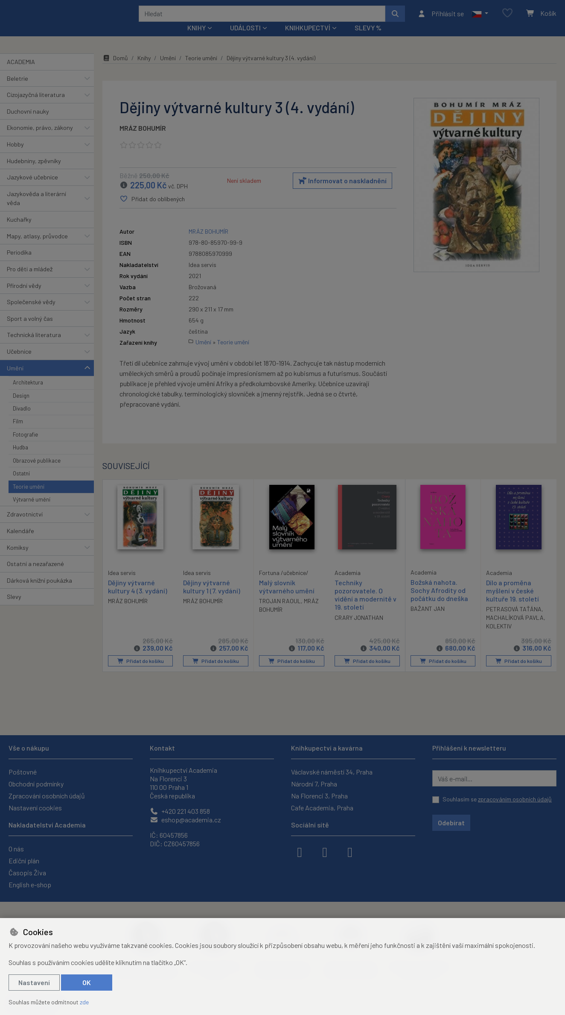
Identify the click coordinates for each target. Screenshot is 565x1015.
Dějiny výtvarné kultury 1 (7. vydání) (211, 598)
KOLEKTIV (499, 637)
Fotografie (25, 446)
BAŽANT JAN (428, 620)
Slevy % (368, 39)
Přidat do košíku (140, 672)
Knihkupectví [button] (307, 39)
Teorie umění (28, 497)
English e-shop (30, 884)
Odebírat (451, 822)
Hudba (20, 458)
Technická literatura (34, 346)
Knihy (144, 69)
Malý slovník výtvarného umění (287, 598)
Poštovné (23, 772)
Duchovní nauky (28, 122)
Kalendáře (20, 542)
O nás (16, 849)
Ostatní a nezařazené (35, 575)
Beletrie (17, 89)
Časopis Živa (27, 872)
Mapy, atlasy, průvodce (37, 247)
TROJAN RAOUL (280, 612)
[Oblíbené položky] (507, 19)
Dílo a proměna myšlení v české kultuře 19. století (512, 602)
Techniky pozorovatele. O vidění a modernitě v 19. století (365, 606)
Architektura (28, 393)
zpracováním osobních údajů (515, 799)
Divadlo (22, 420)
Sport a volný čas (30, 330)
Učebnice (19, 363)
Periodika (19, 263)
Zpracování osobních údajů (47, 796)
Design (21, 406)
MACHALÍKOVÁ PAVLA (515, 629)
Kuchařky (19, 231)
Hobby (15, 155)
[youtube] (349, 851)
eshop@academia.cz (185, 820)
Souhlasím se (497, 799)
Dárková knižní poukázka (39, 592)
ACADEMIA (21, 73)
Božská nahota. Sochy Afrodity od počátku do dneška (439, 602)
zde (84, 1002)
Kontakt (162, 748)
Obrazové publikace (37, 472)
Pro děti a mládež (29, 280)
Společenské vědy (31, 313)
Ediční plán (24, 861)
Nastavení (34, 982)
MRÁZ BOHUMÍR (142, 139)
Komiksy (18, 558)
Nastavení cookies (35, 808)
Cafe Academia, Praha (322, 808)
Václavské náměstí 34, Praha (332, 772)
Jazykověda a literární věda (36, 210)
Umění (15, 379)
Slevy (14, 608)
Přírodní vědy (24, 296)
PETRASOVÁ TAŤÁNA (514, 620)
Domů (115, 69)
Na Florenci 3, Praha (319, 796)
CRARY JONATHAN (359, 629)
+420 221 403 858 (180, 811)
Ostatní (21, 484)
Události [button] (245, 39)
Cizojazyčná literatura (36, 106)
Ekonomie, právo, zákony (40, 139)
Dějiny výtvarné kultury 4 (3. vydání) (137, 598)
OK (86, 982)
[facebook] (299, 851)
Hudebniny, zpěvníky (34, 172)
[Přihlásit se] (440, 19)
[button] (480, 19)
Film (18, 432)
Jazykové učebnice (32, 188)
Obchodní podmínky (36, 784)
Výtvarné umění (31, 511)
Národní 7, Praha (314, 784)
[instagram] (324, 851)
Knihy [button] (196, 39)
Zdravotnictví (25, 525)
